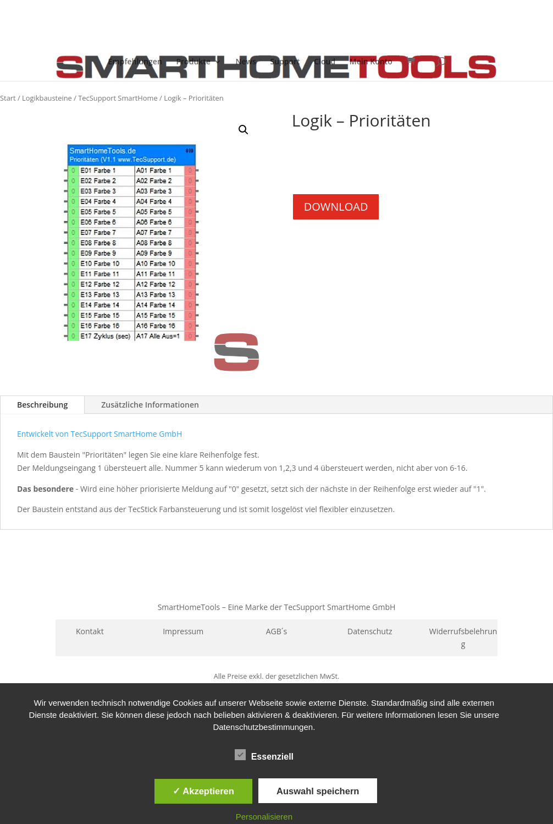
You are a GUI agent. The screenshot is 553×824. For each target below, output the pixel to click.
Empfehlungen (135, 62)
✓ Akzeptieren (203, 791)
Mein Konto (371, 62)
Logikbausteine (47, 98)
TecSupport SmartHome (118, 98)
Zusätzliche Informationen (150, 404)
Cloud (324, 62)
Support (285, 62)
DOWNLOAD (336, 206)
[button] (243, 130)
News (246, 62)
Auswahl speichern (317, 791)
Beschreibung (42, 404)
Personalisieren (264, 816)
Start (8, 98)
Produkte (193, 62)
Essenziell (264, 755)
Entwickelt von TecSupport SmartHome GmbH (99, 434)
